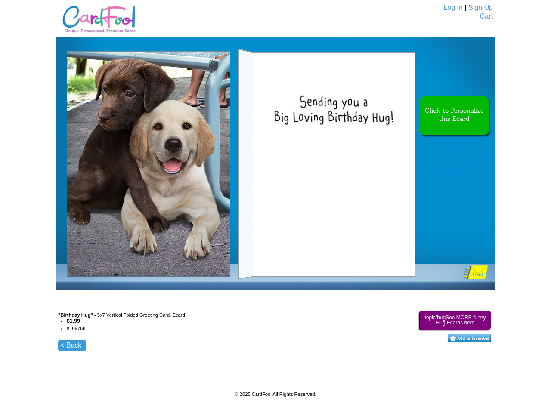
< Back (70, 345)
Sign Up (480, 7)
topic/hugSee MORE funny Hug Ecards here (455, 320)
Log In (453, 7)
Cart (486, 16)
